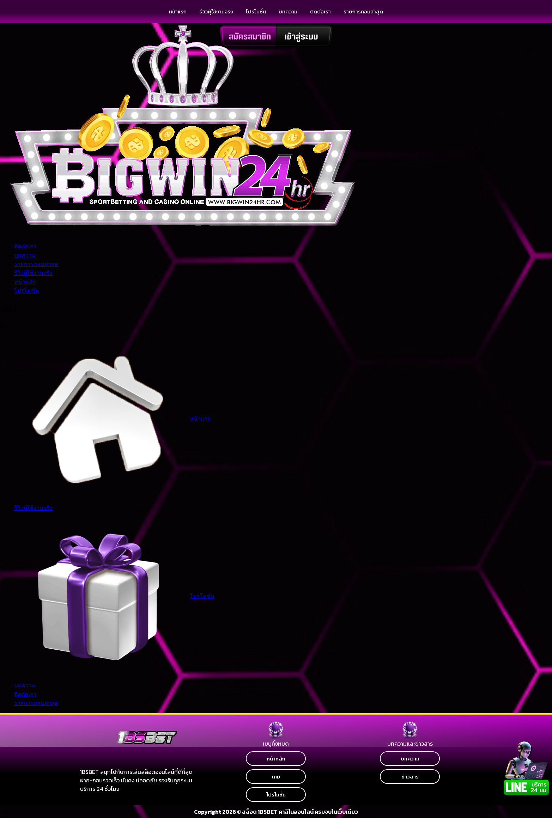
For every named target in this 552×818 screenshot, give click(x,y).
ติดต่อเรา (320, 11)
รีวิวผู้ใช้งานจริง (216, 11)
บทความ (288, 11)
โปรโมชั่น (26, 291)
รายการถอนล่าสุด (363, 11)
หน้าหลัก (25, 282)
